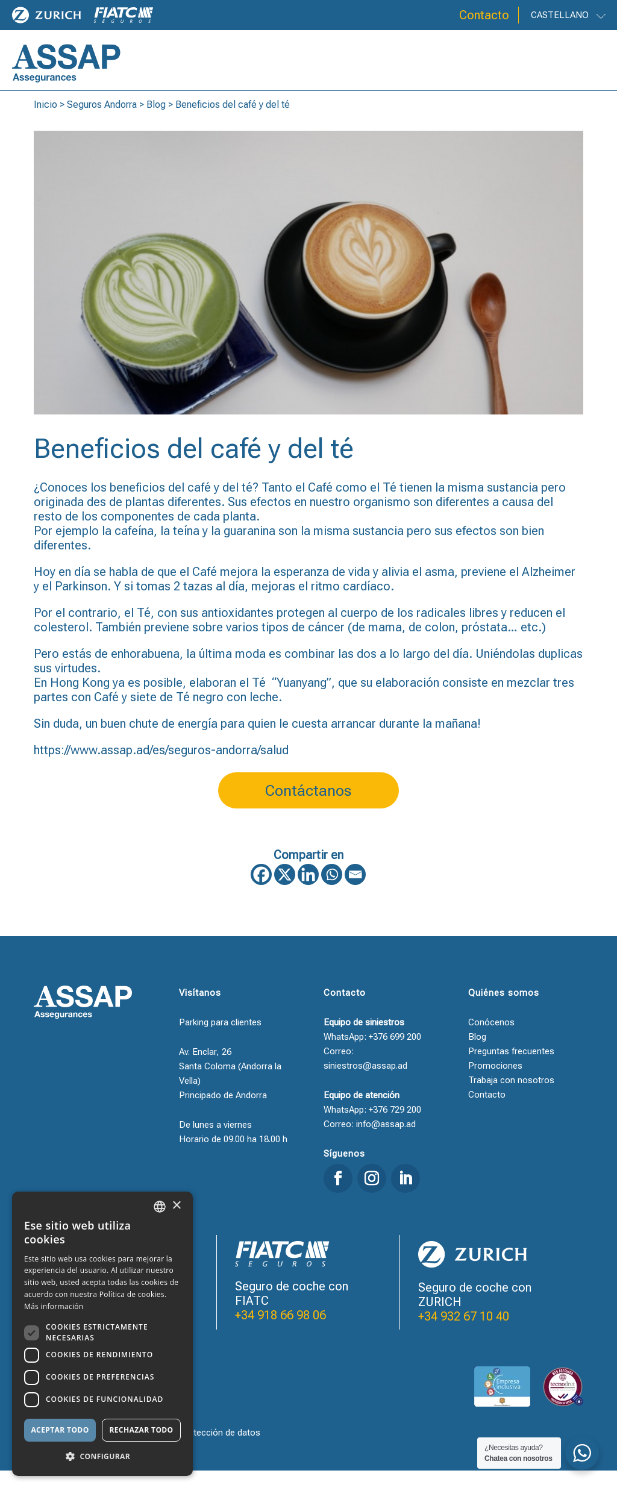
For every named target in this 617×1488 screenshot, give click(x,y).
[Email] (355, 891)
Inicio (45, 122)
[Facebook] (261, 891)
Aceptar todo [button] (60, 1430)
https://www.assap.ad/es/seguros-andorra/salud (161, 767)
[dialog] (102, 1334)
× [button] (176, 1205)
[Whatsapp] (331, 891)
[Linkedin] (308, 891)
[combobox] (160, 1207)
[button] (102, 1456)
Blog (156, 122)
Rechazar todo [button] (141, 1430)
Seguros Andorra (102, 122)
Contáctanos (308, 808)
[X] (284, 891)
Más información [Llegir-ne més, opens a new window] (53, 1306)
